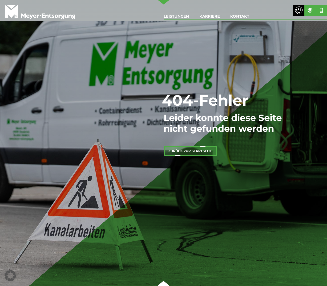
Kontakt (239, 16)
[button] (10, 275)
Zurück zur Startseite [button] (190, 151)
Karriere (209, 16)
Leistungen (176, 16)
